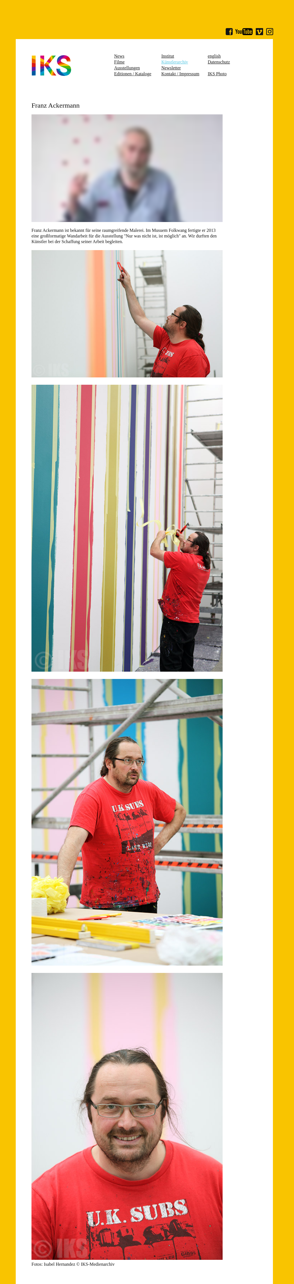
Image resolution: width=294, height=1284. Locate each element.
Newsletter (171, 67)
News (119, 56)
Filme (119, 62)
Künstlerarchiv (174, 62)
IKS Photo (217, 73)
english (214, 56)
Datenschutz (219, 62)
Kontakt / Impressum (180, 73)
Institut (167, 56)
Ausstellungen (127, 67)
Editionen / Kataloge (132, 73)
